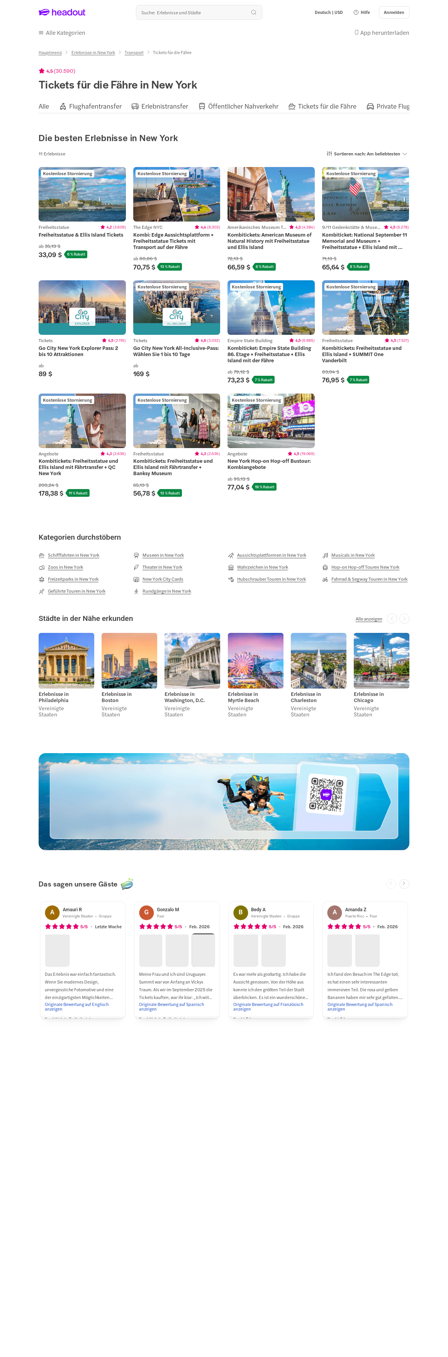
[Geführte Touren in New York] (72, 591)
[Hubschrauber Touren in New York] (267, 579)
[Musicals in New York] (348, 555)
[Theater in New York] (157, 567)
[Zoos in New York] (61, 567)
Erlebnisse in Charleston (306, 697)
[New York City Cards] (158, 579)
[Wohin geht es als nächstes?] (198, 12)
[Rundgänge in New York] (162, 591)
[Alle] (44, 106)
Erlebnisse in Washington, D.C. (185, 697)
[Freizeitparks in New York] (68, 579)
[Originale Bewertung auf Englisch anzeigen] (82, 1006)
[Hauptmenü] (50, 52)
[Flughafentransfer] (95, 106)
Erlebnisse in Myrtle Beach (243, 697)
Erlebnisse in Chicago (369, 697)
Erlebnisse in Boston (117, 697)
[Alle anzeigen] (369, 618)
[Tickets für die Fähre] (327, 106)
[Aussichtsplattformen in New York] (267, 555)
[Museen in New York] (158, 555)
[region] (224, 106)
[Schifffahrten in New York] (69, 555)
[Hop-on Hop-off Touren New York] (360, 567)
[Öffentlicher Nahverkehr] (243, 106)
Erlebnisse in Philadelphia (54, 697)
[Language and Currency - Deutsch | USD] (329, 12)
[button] (361, 12)
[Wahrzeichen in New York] (258, 567)
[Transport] (134, 52)
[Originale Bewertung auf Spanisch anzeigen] (177, 1006)
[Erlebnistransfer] (164, 106)
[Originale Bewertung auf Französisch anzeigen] (271, 1006)
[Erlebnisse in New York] (93, 52)
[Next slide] (404, 884)
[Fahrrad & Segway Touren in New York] (364, 579)
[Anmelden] (394, 12)
